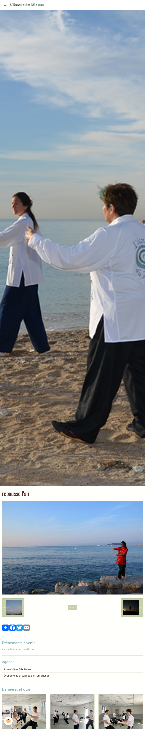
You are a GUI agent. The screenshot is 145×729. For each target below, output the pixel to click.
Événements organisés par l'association (27, 675)
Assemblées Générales (17, 669)
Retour (72, 607)
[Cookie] (8, 721)
